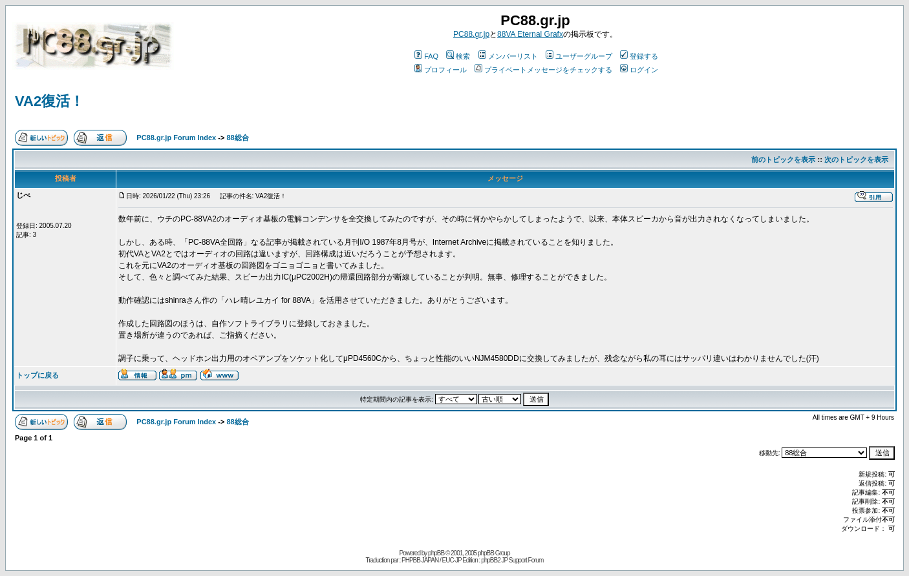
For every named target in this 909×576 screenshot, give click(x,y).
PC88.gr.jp (471, 34)
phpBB (436, 553)
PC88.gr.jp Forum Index (176, 137)
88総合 (237, 137)
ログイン (639, 70)
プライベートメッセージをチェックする (543, 70)
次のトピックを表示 (856, 159)
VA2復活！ (49, 101)
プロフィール (440, 70)
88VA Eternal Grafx (530, 34)
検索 (458, 56)
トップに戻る (37, 375)
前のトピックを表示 (783, 159)
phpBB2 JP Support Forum (512, 560)
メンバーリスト (508, 56)
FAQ (426, 56)
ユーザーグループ (579, 56)
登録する (639, 56)
